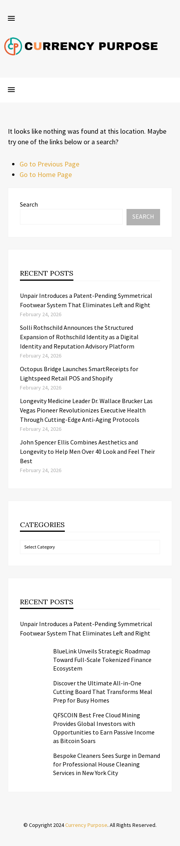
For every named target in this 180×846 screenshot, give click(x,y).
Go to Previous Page (49, 163)
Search (29, 204)
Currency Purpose (86, 824)
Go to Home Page (46, 174)
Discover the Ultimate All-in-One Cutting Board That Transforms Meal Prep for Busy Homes (102, 691)
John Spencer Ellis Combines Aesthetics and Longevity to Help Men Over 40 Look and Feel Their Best (87, 451)
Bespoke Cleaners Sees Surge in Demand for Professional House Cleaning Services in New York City (106, 764)
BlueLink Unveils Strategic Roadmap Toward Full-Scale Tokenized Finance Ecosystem (102, 659)
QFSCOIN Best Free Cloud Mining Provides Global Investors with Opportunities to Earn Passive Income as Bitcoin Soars (104, 728)
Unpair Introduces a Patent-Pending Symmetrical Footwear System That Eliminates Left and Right (86, 628)
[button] (11, 18)
